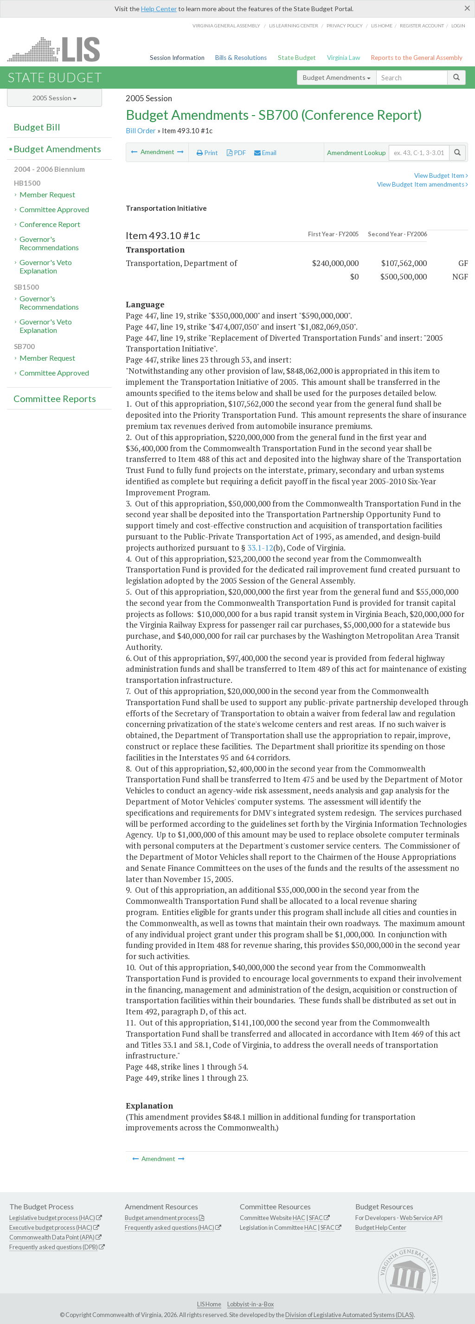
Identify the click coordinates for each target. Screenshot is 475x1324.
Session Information (177, 57)
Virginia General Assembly (226, 25)
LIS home (381, 25)
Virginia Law (343, 57)
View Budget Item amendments (422, 184)
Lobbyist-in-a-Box (250, 1304)
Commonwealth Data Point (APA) (52, 1237)
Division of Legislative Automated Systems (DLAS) (349, 1314)
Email (265, 152)
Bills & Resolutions (241, 57)
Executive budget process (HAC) (50, 1227)
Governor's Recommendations (49, 243)
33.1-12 (260, 547)
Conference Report (49, 224)
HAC (299, 1217)
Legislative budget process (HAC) (52, 1217)
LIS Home (209, 1304)
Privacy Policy (345, 25)
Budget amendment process (161, 1217)
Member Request (47, 194)
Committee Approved (54, 209)
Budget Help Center (380, 1227)
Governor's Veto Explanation (45, 266)
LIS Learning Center (293, 25)
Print (207, 152)
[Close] (467, 8)
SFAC (316, 1217)
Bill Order (141, 130)
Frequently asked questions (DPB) (53, 1247)
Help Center (159, 9)
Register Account (422, 25)
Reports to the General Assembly (416, 57)
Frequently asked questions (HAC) (169, 1227)
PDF (236, 152)
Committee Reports (54, 398)
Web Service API (421, 1217)
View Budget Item (441, 175)
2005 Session (54, 98)
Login (458, 25)
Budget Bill (36, 126)
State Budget (297, 57)
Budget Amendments (337, 77)
